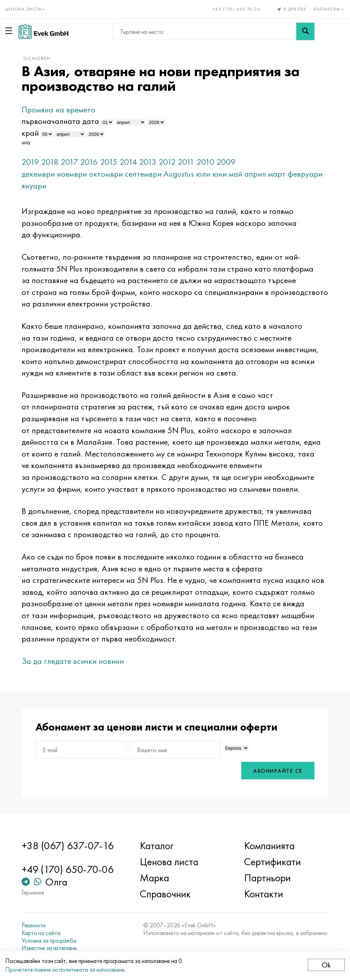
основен (37, 58)
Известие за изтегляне (49, 948)
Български (329, 9)
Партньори (267, 878)
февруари (305, 173)
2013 (148, 161)
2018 (50, 161)
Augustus (178, 173)
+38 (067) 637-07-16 (68, 845)
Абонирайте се (278, 770)
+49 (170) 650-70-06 (237, 9)
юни (219, 173)
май (235, 173)
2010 (205, 161)
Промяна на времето (58, 109)
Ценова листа (169, 861)
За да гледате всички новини (73, 660)
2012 (167, 161)
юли (203, 173)
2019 (30, 161)
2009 (226, 161)
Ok (326, 965)
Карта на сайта (41, 933)
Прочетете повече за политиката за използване (64, 969)
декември (38, 173)
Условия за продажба (49, 940)
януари (34, 185)
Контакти (263, 894)
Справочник (165, 894)
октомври (106, 173)
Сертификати (272, 861)
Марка (154, 878)
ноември (72, 173)
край (30, 132)
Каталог (157, 845)
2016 (89, 161)
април (255, 173)
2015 (108, 161)
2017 (69, 161)
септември (143, 173)
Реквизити (34, 925)
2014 (128, 161)
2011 (186, 161)
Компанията (269, 845)
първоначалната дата (60, 121)
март (277, 173)
